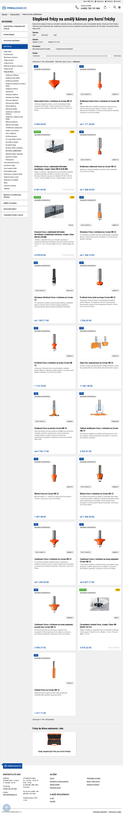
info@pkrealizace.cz (10, 794)
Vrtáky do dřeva (9, 60)
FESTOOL (44, 35)
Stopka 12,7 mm (54, 42)
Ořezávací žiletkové (12, 94)
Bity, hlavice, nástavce (11, 57)
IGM (55, 35)
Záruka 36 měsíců (93, 784)
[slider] (45, 56)
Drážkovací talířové (12, 89)
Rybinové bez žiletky (12, 125)
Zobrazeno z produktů (43, 62)
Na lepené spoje (11, 145)
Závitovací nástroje (10, 186)
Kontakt (117, 1)
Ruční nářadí (9, 35)
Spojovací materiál (12, 41)
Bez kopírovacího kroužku (41, 49)
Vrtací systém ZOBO (10, 168)
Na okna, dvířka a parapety (14, 148)
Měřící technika (10, 203)
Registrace (99, 1)
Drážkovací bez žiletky (13, 78)
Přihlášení (109, 1)
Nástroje (4, 14)
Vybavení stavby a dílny (13, 215)
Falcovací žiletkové (12, 100)
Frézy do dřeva (14, 14)
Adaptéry (7, 188)
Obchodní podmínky (100, 812)
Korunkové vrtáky (9, 165)
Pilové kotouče (8, 54)
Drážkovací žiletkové (12, 75)
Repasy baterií (55, 784)
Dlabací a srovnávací (12, 130)
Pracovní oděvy (10, 209)
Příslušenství (10, 160)
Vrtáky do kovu (8, 63)
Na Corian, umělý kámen (13, 151)
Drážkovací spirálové (12, 81)
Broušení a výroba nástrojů (59, 781)
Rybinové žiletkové (11, 122)
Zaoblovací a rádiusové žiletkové (13, 113)
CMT (34, 35)
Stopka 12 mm (38, 42)
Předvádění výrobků (93, 778)
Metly (5, 183)
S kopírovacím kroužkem (64, 49)
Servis (52, 778)
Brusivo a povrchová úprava (12, 196)
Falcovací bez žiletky (12, 103)
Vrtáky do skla (8, 69)
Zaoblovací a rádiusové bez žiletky (14, 118)
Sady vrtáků (7, 51)
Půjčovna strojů (55, 788)
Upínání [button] (35, 39)
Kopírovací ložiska (11, 157)
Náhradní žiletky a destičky (14, 154)
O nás (52, 798)
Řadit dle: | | (67, 62)
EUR (92, 1)
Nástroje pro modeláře (11, 180)
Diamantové (9, 92)
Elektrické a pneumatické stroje (14, 27)
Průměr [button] (35, 53)
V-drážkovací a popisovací (14, 128)
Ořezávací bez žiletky (12, 97)
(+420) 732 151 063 (10, 789)
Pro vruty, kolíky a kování (13, 139)
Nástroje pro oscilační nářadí (13, 174)
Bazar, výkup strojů (93, 781)
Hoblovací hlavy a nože (11, 177)
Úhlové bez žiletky (11, 109)
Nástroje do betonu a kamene (13, 66)
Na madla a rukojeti (12, 142)
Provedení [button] (36, 46)
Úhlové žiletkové (11, 106)
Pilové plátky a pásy (10, 171)
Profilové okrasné (11, 136)
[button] (107, 7)
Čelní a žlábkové (11, 133)
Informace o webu (115, 812)
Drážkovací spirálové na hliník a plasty (16, 85)
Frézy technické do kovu (11, 163)
